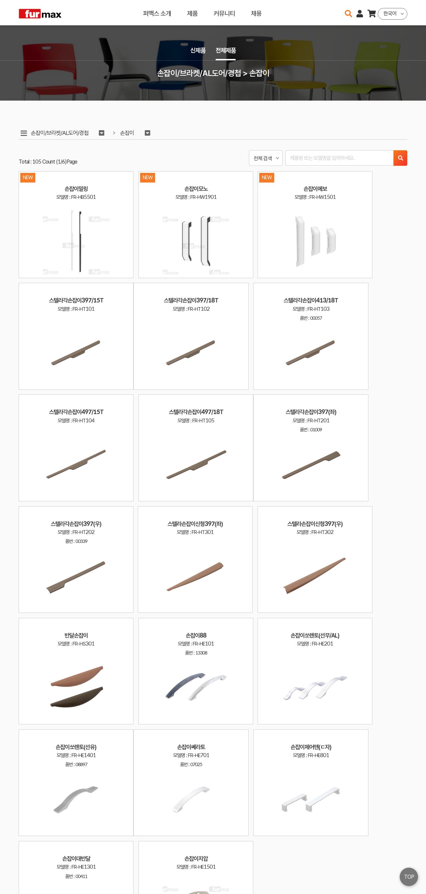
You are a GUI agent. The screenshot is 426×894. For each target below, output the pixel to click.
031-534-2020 (326, 873)
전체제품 (226, 50)
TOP (409, 877)
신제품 (197, 50)
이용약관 (379, 863)
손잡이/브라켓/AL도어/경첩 (60, 133)
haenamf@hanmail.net (332, 863)
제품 (192, 12)
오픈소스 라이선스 (32, 886)
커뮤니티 (224, 12)
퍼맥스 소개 (157, 12)
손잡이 (129, 133)
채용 (256, 12)
